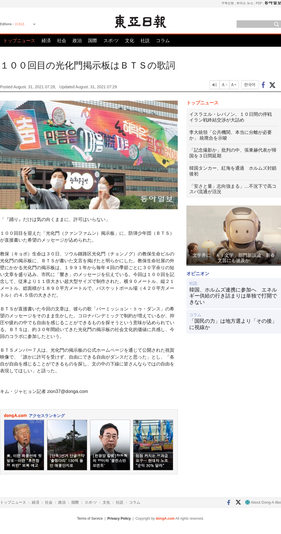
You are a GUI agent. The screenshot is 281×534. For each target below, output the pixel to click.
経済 (46, 40)
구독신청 (227, 3)
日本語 (19, 24)
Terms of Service (90, 519)
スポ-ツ (111, 40)
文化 (129, 40)
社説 (145, 40)
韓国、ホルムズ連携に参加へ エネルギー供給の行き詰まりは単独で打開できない (233, 296)
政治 (77, 40)
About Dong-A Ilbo (263, 502)
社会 (61, 40)
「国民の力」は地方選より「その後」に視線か (233, 324)
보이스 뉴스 (245, 3)
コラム (163, 40)
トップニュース (19, 40)
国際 (92, 40)
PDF (259, 3)
